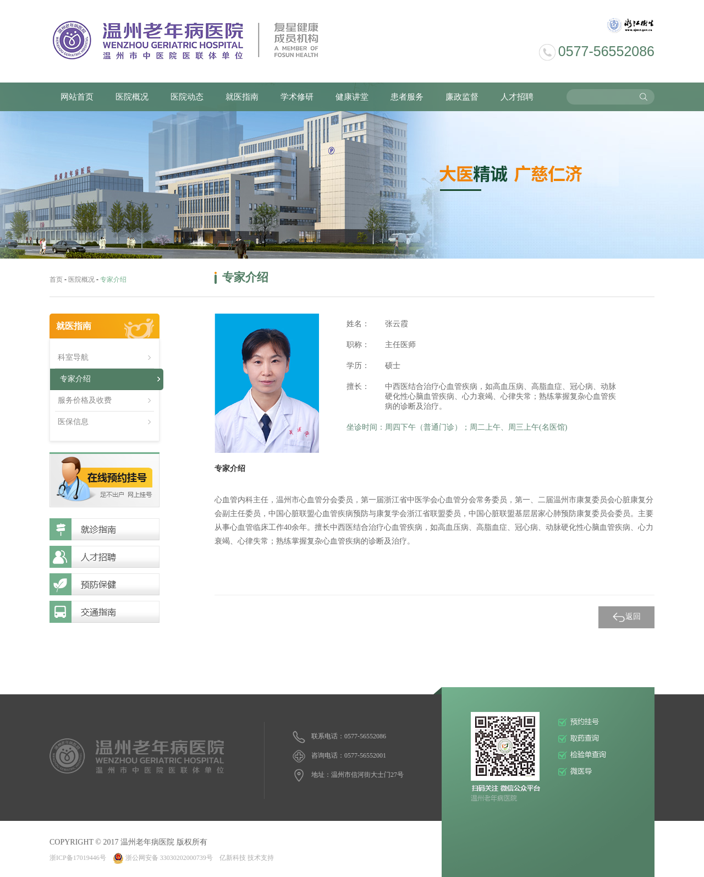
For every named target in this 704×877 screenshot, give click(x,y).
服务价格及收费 (85, 400)
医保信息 (73, 422)
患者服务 (407, 96)
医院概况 (132, 96)
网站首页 (77, 96)
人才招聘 (517, 96)
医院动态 (187, 96)
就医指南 (242, 96)
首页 (56, 279)
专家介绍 (75, 379)
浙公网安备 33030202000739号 (163, 858)
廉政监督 (462, 96)
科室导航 (73, 357)
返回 (626, 617)
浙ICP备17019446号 (78, 858)
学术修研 (297, 96)
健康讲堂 (352, 96)
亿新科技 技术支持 (246, 858)
